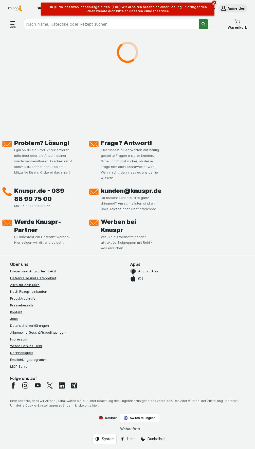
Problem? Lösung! (42, 143)
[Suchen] (203, 24)
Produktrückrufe (22, 298)
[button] (232, 8)
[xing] (74, 385)
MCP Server (19, 366)
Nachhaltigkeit (21, 353)
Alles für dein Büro (25, 285)
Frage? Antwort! (126, 143)
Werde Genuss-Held (26, 346)
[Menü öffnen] (13, 24)
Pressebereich (21, 305)
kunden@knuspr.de (131, 190)
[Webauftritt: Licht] (127, 439)
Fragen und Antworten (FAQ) (33, 271)
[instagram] (25, 385)
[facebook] (13, 385)
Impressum (18, 339)
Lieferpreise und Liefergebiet (33, 278)
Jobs (14, 319)
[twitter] (50, 385)
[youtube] (37, 385)
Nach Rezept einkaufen (28, 291)
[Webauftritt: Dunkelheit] (153, 439)
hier (95, 405)
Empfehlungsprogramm (28, 360)
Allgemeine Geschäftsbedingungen (38, 332)
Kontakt (16, 312)
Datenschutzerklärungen (29, 325)
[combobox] (111, 24)
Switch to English (139, 418)
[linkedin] (62, 385)
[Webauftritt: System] (105, 439)
